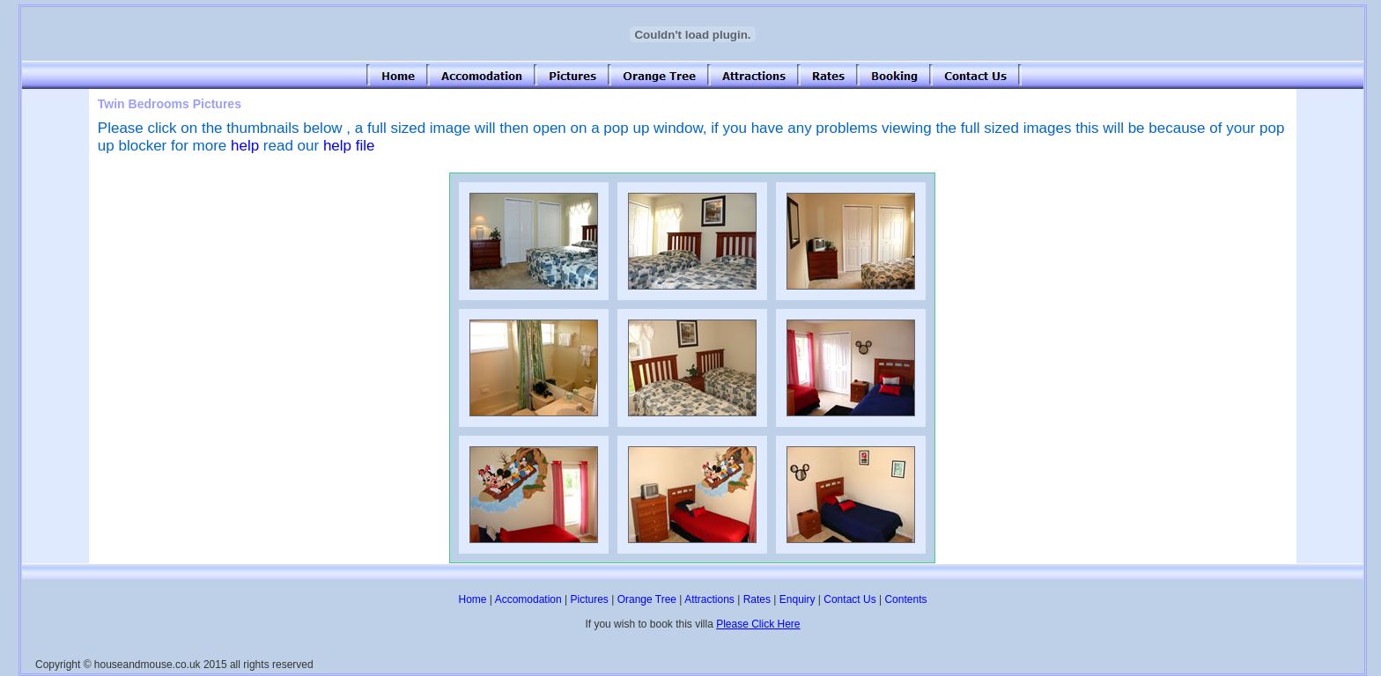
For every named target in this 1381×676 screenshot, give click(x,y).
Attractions (709, 599)
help (245, 145)
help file (349, 145)
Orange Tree (646, 599)
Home (473, 599)
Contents (905, 599)
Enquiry (797, 599)
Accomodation (528, 599)
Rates (757, 599)
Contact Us (849, 599)
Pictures (589, 599)
